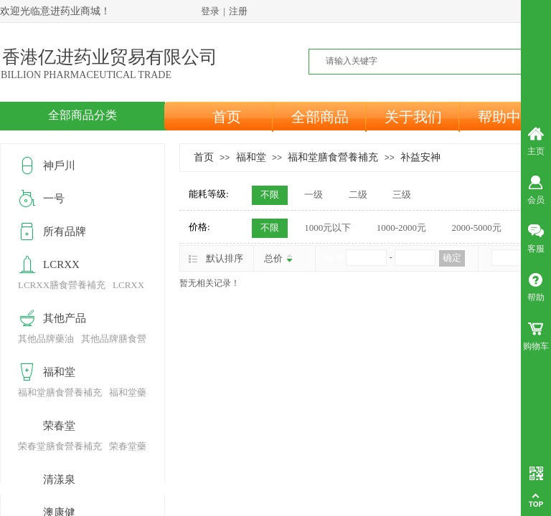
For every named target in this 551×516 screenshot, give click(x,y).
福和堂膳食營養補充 (333, 157)
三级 (401, 194)
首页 (226, 117)
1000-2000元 (401, 227)
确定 (452, 257)
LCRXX (61, 264)
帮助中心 (506, 117)
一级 (313, 194)
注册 (238, 11)
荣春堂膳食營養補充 (60, 446)
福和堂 (251, 157)
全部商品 (320, 117)
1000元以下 (327, 227)
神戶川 (59, 165)
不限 (269, 194)
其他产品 (64, 318)
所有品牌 (64, 231)
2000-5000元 (476, 227)
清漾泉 (59, 479)
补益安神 (420, 157)
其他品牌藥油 (46, 338)
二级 (358, 194)
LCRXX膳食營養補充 (61, 285)
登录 (210, 11)
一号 (54, 198)
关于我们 (413, 117)
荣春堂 (59, 425)
